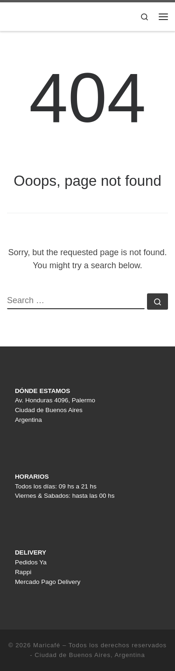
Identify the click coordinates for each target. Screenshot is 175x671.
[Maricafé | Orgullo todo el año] (65, 15)
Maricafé (46, 645)
